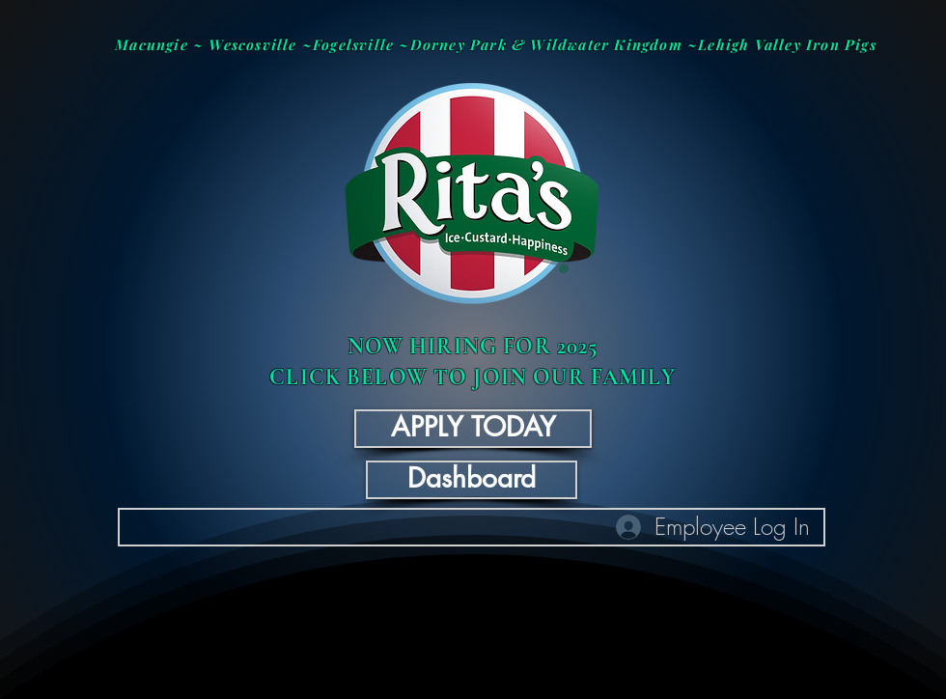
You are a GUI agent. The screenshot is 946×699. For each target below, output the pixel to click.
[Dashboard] (471, 480)
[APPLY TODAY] (473, 428)
